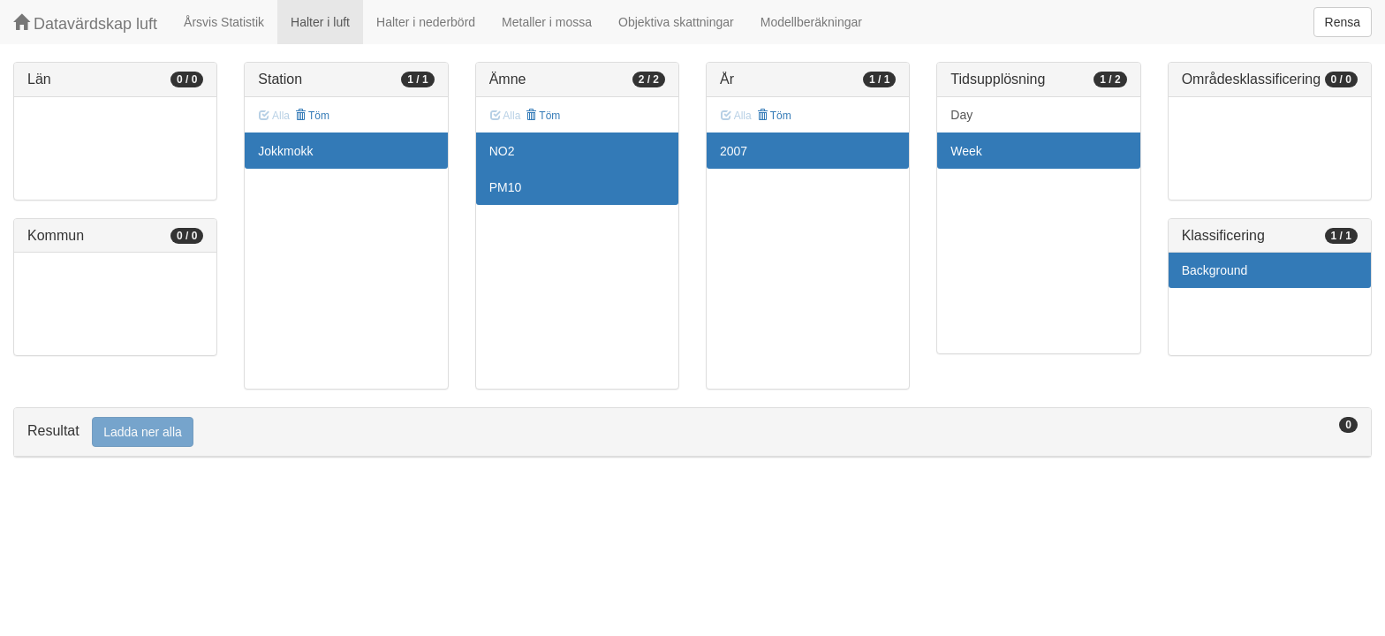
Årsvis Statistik (224, 22)
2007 (733, 151)
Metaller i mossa (547, 22)
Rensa (1342, 22)
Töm (312, 116)
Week (966, 151)
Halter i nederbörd (425, 22)
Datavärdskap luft (85, 23)
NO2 (502, 151)
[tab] (692, 432)
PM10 (505, 187)
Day (961, 115)
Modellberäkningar (811, 22)
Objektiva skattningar (676, 22)
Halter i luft (320, 22)
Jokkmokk (285, 151)
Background (1215, 270)
